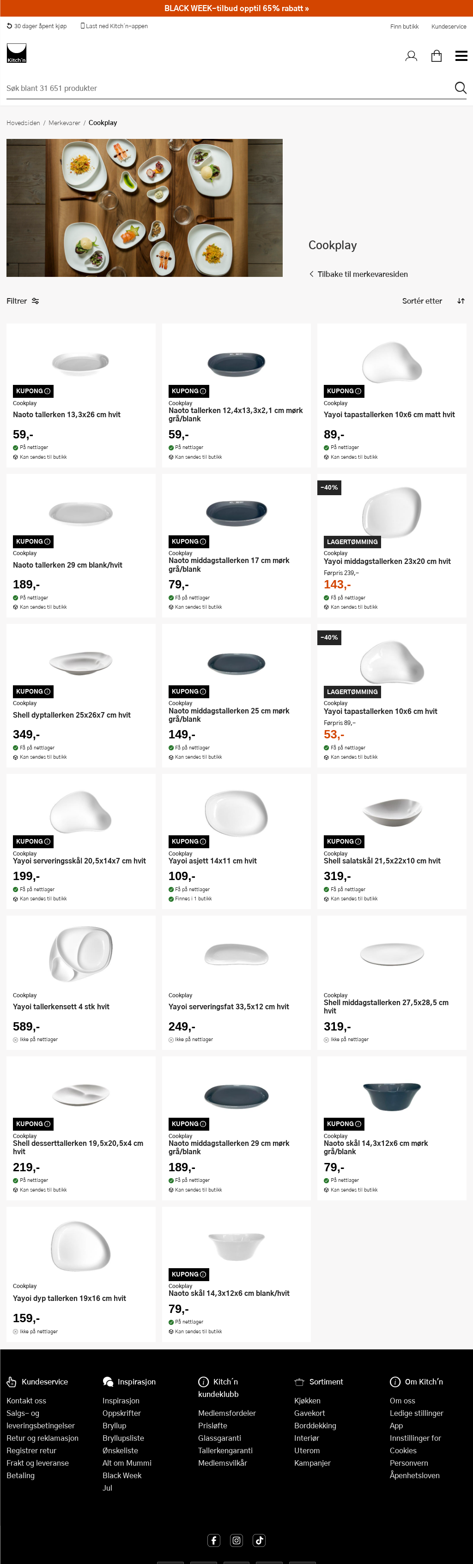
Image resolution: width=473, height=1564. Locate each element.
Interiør (306, 1437)
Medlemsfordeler (227, 1413)
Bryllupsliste (123, 1437)
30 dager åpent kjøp (36, 26)
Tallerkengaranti (225, 1450)
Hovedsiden (23, 122)
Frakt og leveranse (37, 1462)
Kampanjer (312, 1462)
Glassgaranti (219, 1437)
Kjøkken (307, 1400)
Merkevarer (64, 122)
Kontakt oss (26, 1400)
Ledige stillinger (416, 1413)
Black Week (122, 1475)
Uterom (307, 1450)
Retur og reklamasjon (42, 1437)
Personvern (409, 1462)
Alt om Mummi (127, 1462)
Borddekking (315, 1425)
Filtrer (22, 301)
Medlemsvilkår (222, 1462)
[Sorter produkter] (433, 301)
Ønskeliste (120, 1450)
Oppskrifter (122, 1413)
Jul (107, 1487)
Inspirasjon (121, 1400)
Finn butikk (404, 26)
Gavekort (309, 1413)
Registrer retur (31, 1450)
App (396, 1425)
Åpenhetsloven (415, 1475)
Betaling (20, 1475)
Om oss (402, 1400)
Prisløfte (212, 1425)
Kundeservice (449, 26)
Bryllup (114, 1425)
